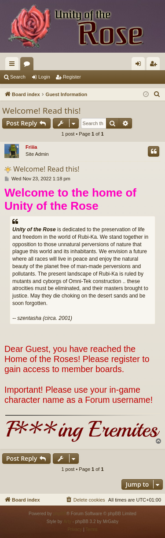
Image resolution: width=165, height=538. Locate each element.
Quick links (13, 65)
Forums (28, 65)
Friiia (31, 147)
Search (18, 76)
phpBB (59, 513)
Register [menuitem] (155, 65)
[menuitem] (157, 94)
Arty (67, 521)
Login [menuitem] (140, 65)
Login (44, 76)
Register (72, 76)
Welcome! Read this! (41, 110)
